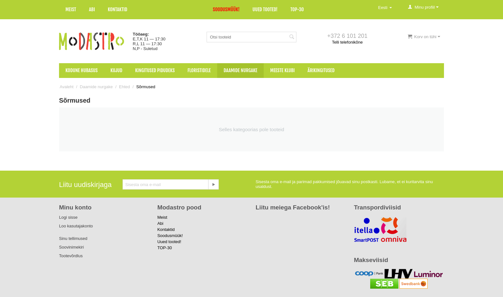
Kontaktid (117, 9)
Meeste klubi (282, 70)
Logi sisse (68, 217)
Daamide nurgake (240, 70)
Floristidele (199, 70)
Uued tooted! (264, 9)
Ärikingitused (321, 70)
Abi (92, 9)
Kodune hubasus (81, 70)
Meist (70, 9)
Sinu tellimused (73, 238)
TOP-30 (297, 9)
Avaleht (66, 86)
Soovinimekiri (71, 247)
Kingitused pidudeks (155, 70)
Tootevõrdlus (71, 255)
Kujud (116, 70)
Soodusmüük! (226, 9)
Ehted (124, 86)
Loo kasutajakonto (76, 226)
